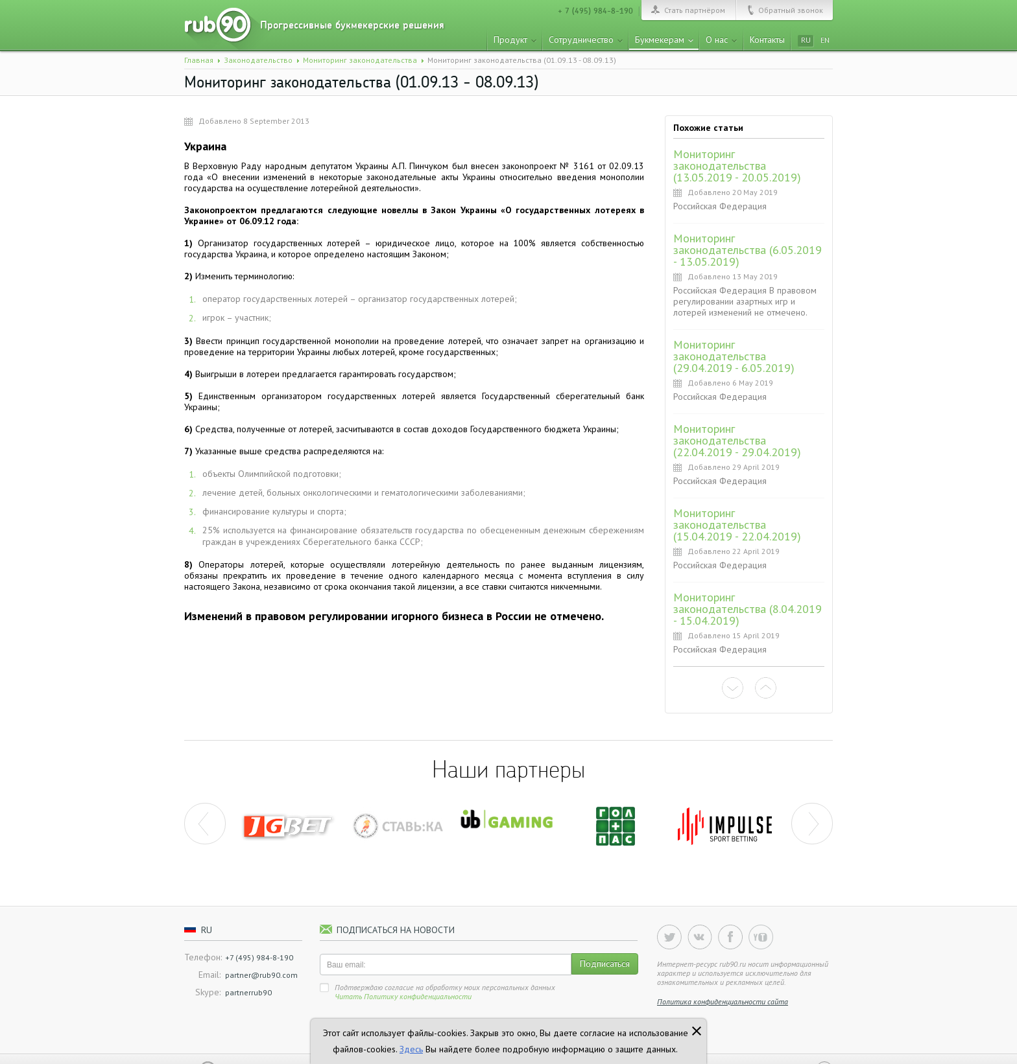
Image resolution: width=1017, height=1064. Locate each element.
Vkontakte (700, 937)
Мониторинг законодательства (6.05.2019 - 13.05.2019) (747, 250)
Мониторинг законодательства (360, 60)
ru (806, 40)
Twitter (669, 937)
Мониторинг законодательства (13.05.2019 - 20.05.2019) (737, 165)
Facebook (730, 937)
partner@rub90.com (261, 975)
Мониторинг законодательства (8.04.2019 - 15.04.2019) (747, 609)
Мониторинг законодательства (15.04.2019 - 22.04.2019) (737, 524)
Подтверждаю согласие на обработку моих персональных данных (445, 991)
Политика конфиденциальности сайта (722, 1001)
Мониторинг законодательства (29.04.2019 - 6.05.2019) (734, 356)
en (825, 40)
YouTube (760, 937)
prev (205, 823)
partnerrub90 (248, 992)
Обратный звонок (790, 10)
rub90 (227, 29)
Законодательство (258, 60)
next (812, 823)
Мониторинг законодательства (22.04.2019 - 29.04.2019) (737, 440)
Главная (198, 60)
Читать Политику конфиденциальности (403, 996)
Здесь (411, 1049)
